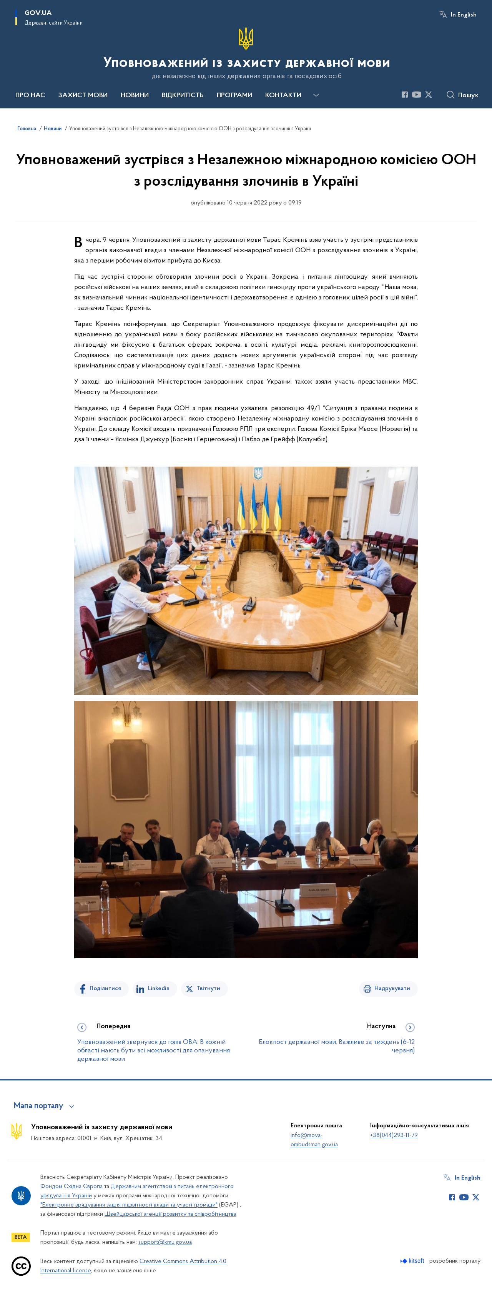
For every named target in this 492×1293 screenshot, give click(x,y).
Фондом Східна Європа (71, 1186)
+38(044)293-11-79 (394, 1135)
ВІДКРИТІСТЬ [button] (183, 95)
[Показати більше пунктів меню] (316, 95)
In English (464, 15)
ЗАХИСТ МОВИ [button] (83, 95)
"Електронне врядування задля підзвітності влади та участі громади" (129, 1205)
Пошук (468, 95)
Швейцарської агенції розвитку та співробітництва (170, 1214)
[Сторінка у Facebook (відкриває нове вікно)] (404, 94)
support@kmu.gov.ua (165, 1242)
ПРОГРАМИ (234, 95)
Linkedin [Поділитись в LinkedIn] (159, 989)
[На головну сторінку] (246, 53)
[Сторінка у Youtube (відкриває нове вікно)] (416, 94)
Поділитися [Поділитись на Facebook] (105, 989)
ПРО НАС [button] (30, 95)
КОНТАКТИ (283, 95)
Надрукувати (392, 989)
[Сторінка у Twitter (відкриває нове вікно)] (428, 94)
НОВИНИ (135, 95)
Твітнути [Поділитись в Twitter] (208, 989)
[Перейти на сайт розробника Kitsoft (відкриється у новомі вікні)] (413, 1261)
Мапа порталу (38, 1106)
